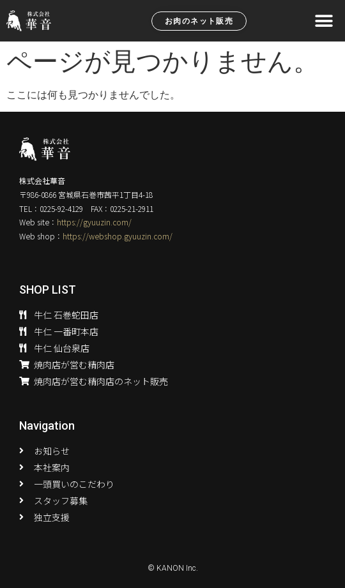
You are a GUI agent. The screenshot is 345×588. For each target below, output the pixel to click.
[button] (324, 20)
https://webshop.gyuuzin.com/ (117, 235)
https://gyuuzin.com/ (94, 221)
